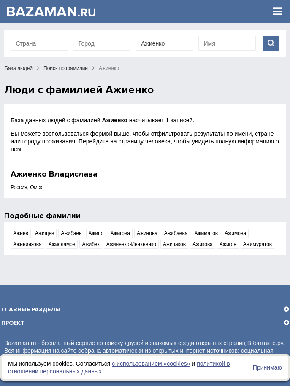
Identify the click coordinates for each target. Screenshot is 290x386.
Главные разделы (30, 309)
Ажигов (228, 244)
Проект (12, 323)
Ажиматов (206, 233)
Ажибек (90, 244)
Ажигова (120, 233)
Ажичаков (174, 244)
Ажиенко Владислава (54, 174)
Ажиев (20, 233)
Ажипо (96, 233)
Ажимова (235, 233)
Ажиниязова (27, 244)
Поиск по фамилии (65, 68)
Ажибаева (176, 233)
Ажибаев (71, 233)
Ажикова (202, 244)
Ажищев (44, 233)
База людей (19, 68)
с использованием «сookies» (151, 363)
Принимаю (267, 367)
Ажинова (147, 233)
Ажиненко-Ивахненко (131, 244)
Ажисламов (62, 244)
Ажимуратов (257, 244)
